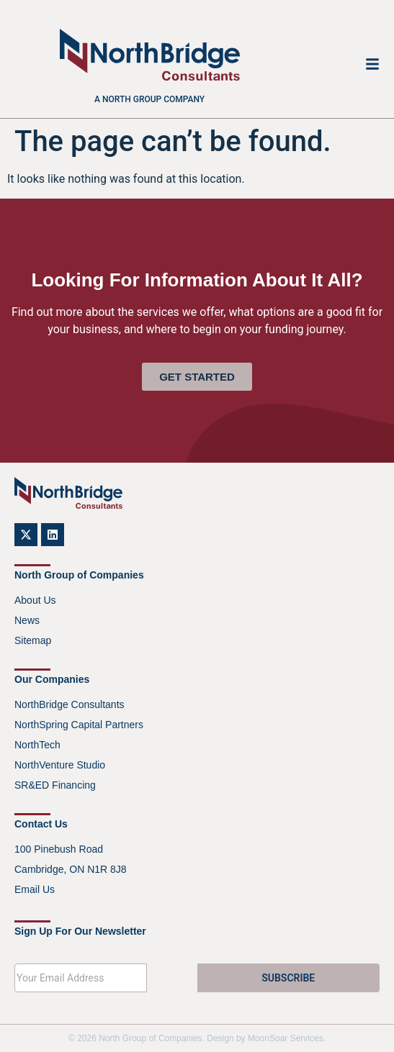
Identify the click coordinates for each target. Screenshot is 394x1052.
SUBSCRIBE (288, 978)
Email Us (34, 889)
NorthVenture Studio (59, 765)
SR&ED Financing (55, 785)
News (27, 620)
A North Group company (149, 99)
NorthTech (37, 745)
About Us (35, 600)
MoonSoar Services (285, 1038)
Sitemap (32, 640)
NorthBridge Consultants (69, 704)
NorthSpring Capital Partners (78, 724)
